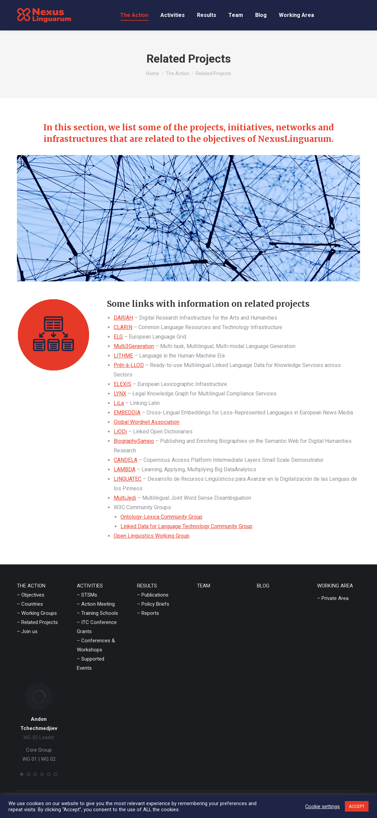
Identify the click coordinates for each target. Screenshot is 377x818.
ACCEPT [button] (356, 806)
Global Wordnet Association (146, 422)
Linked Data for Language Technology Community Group (186, 526)
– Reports (148, 613)
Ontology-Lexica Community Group (161, 517)
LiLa (119, 403)
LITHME (123, 355)
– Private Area (333, 598)
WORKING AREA (335, 586)
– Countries (30, 604)
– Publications (153, 595)
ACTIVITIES (90, 586)
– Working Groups (37, 613)
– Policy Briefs (153, 604)
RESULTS (147, 586)
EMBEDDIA (127, 412)
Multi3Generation (134, 346)
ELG (118, 336)
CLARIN (123, 327)
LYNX (120, 393)
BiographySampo (134, 441)
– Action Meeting (96, 604)
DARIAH (123, 318)
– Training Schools (97, 613)
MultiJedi (125, 498)
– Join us (27, 631)
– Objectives (30, 595)
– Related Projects (37, 622)
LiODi (120, 431)
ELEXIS (122, 384)
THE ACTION (31, 586)
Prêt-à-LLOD (129, 365)
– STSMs (87, 595)
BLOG (263, 586)
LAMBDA (124, 469)
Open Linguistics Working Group (152, 536)
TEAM (203, 586)
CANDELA (125, 460)
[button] (21, 774)
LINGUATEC (127, 479)
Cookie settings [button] (322, 806)
